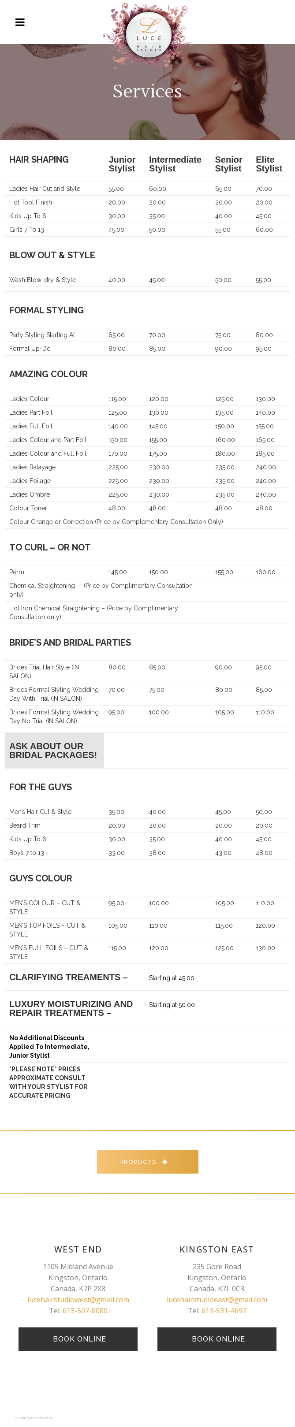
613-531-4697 (224, 1311)
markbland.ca (42, 1418)
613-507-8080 (85, 1311)
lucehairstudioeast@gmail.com (217, 1299)
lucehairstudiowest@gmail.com (78, 1299)
